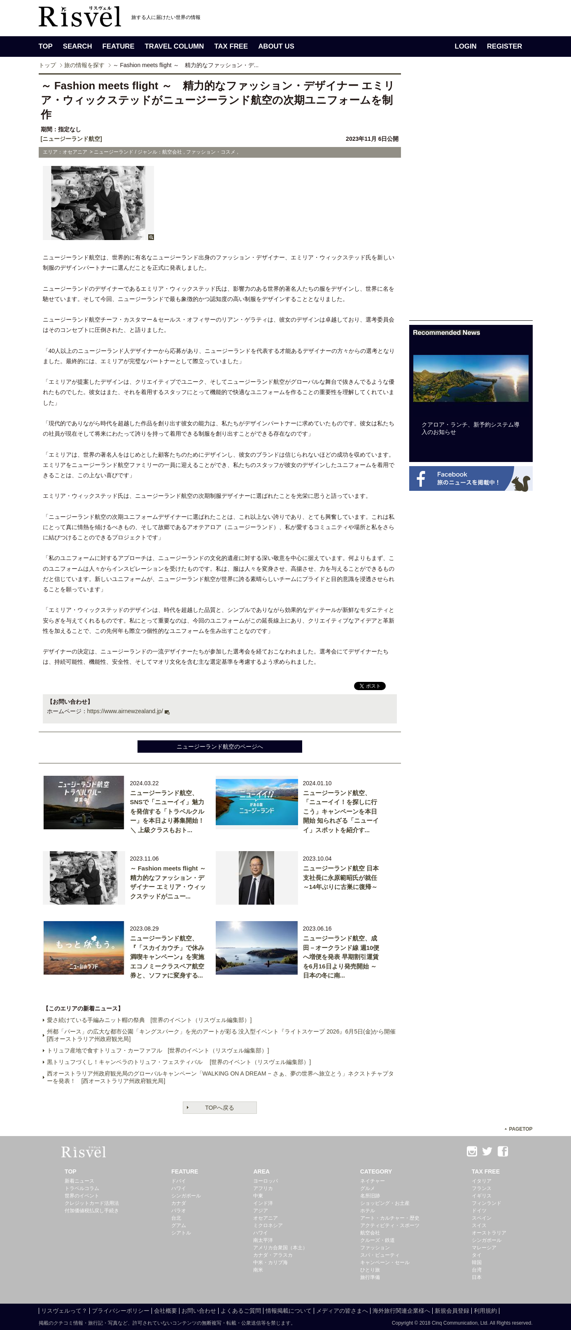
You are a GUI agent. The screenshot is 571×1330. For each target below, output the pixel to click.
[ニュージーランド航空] (71, 138)
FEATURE (119, 46)
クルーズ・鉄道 (377, 1240)
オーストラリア (489, 1233)
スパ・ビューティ (380, 1255)
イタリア (482, 1181)
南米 (258, 1270)
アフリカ (263, 1188)
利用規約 (485, 1310)
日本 (477, 1277)
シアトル (181, 1233)
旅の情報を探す (84, 65)
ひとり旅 (370, 1270)
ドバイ (178, 1181)
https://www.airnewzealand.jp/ (125, 711)
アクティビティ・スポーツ (390, 1225)
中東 (258, 1196)
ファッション (375, 1248)
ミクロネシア (268, 1225)
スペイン (482, 1218)
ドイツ (479, 1210)
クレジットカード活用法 (92, 1203)
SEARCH (77, 46)
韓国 (477, 1262)
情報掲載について (289, 1310)
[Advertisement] (471, 196)
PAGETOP (520, 1129)
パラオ (178, 1210)
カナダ (178, 1203)
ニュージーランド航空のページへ (220, 746)
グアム (178, 1225)
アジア (260, 1210)
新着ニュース (79, 1181)
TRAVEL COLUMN (174, 46)
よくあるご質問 (241, 1310)
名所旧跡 (370, 1196)
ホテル (367, 1210)
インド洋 (263, 1203)
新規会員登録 (452, 1310)
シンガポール (186, 1196)
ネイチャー (372, 1181)
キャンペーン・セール (385, 1262)
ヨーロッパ (265, 1181)
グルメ (367, 1188)
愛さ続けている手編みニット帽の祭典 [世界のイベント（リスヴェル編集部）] (149, 1020)
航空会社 (370, 1233)
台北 (176, 1218)
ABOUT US (276, 46)
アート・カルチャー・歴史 (390, 1218)
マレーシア (484, 1248)
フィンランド (486, 1203)
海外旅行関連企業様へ (401, 1310)
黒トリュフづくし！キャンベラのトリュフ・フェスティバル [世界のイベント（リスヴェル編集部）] (179, 1062)
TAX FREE (231, 46)
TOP (46, 46)
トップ (47, 65)
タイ (477, 1255)
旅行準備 (370, 1277)
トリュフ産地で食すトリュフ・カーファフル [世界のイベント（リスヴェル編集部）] (158, 1050)
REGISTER (504, 46)
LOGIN (466, 46)
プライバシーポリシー (120, 1310)
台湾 (477, 1270)
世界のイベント (82, 1196)
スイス (479, 1225)
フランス (482, 1188)
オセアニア (265, 1218)
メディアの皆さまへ (342, 1310)
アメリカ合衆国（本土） (280, 1248)
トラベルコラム (82, 1188)
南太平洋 (263, 1240)
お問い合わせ (199, 1310)
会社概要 (165, 1310)
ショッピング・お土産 (385, 1203)
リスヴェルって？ (64, 1310)
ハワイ (178, 1188)
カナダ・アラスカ (273, 1255)
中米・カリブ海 (270, 1262)
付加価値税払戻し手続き (92, 1210)
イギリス (482, 1196)
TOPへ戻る (219, 1107)
